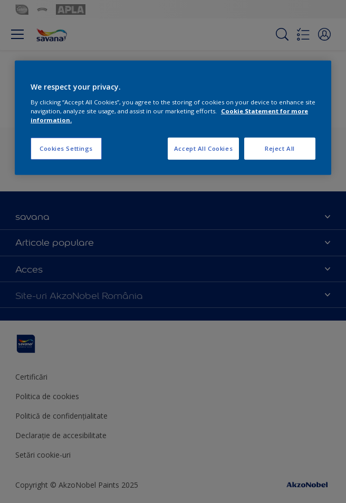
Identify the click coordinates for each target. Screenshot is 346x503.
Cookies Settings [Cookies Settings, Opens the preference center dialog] (66, 148)
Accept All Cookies (203, 148)
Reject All (280, 148)
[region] (173, 118)
